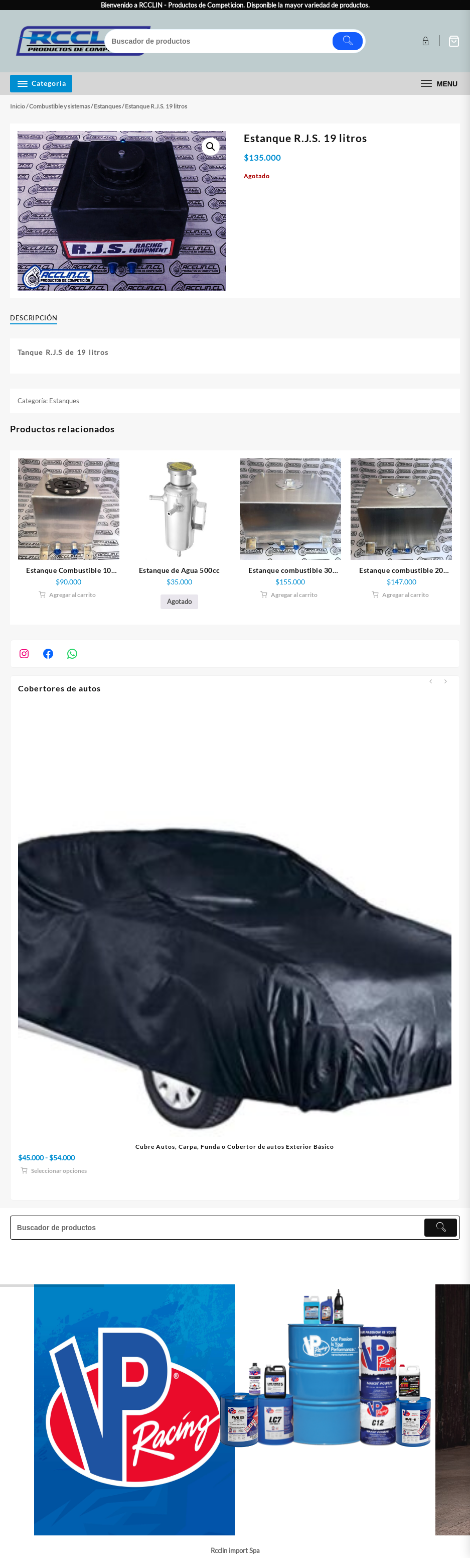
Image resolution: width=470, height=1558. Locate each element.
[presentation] (430, 681)
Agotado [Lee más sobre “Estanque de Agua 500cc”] (179, 601)
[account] (424, 41)
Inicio (17, 106)
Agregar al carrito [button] (72, 594)
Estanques (107, 106)
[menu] (437, 83)
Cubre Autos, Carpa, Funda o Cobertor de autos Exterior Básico (234, 1146)
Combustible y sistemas (59, 106)
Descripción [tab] (33, 318)
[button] (211, 147)
